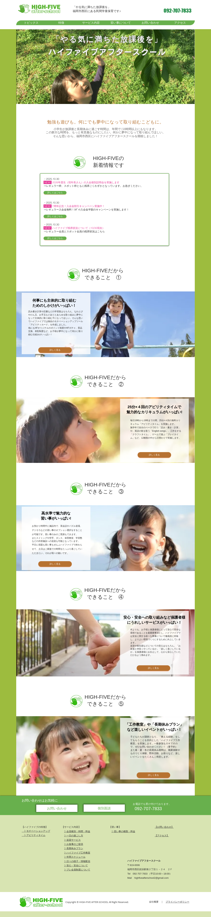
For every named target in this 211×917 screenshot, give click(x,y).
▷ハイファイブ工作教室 (77, 852)
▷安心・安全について (76, 865)
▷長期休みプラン (73, 848)
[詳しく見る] (55, 350)
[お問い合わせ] (56, 808)
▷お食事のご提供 (73, 844)
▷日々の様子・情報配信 (77, 861)
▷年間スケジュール (74, 856)
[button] (61, 22)
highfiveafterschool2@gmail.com (151, 878)
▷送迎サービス (72, 839)
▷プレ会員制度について (77, 869)
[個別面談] (104, 808)
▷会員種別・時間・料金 (77, 831)
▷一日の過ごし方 (73, 835)
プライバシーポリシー (177, 901)
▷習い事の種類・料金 (123, 831)
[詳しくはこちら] (55, 192)
